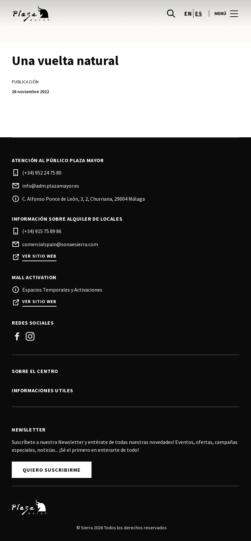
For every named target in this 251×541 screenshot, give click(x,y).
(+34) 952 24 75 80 (41, 172)
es (198, 13)
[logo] (69, 13)
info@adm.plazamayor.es (50, 185)
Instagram (30, 336)
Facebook (17, 336)
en (188, 13)
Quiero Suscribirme (52, 469)
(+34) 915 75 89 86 (41, 231)
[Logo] (121, 507)
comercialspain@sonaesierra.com (60, 244)
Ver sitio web (39, 256)
